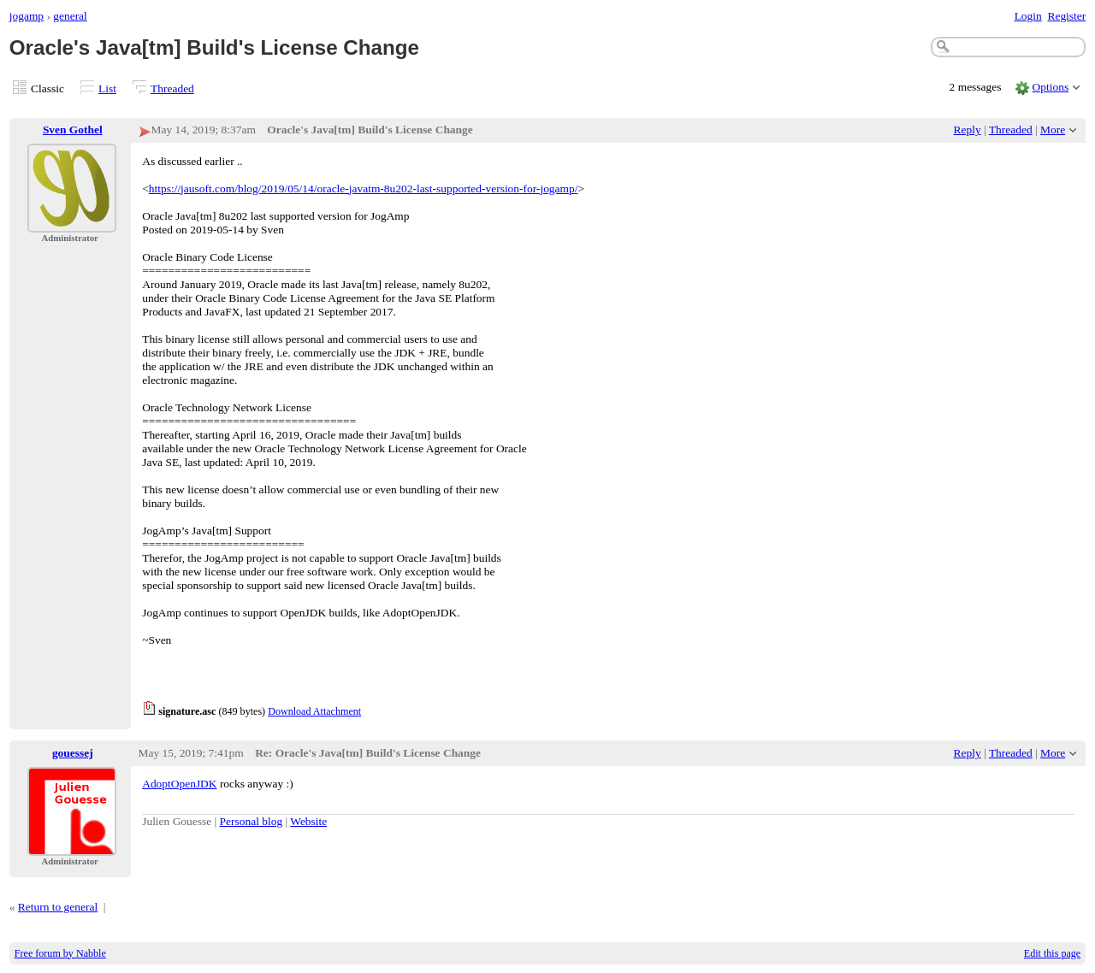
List (107, 88)
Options (1051, 86)
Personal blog (251, 821)
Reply (967, 129)
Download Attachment (314, 711)
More (1052, 129)
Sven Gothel (73, 129)
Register (1066, 15)
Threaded (172, 88)
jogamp (26, 15)
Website (308, 821)
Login (1028, 15)
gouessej (72, 752)
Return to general (58, 906)
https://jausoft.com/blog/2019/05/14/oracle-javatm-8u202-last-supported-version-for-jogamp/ (363, 188)
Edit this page (1052, 953)
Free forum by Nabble (60, 953)
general (70, 15)
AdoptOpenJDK (179, 783)
